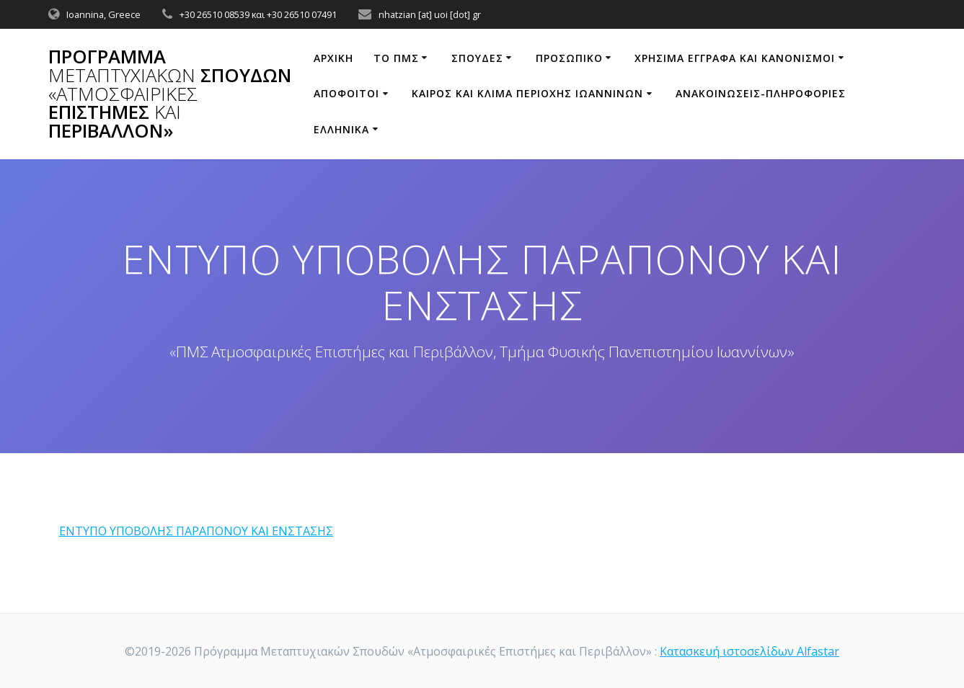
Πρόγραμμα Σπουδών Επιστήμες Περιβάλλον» (169, 94)
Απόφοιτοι (346, 93)
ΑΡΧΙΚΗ (333, 58)
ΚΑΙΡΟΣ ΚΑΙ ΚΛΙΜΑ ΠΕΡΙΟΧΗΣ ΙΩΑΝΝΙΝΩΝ (527, 93)
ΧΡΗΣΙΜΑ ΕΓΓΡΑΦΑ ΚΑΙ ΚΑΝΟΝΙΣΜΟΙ (734, 58)
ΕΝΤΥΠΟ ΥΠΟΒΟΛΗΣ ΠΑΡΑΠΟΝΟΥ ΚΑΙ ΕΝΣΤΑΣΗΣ (196, 531)
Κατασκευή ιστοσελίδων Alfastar (749, 651)
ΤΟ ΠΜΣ (396, 58)
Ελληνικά (341, 129)
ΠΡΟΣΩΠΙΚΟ (569, 58)
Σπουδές (477, 58)
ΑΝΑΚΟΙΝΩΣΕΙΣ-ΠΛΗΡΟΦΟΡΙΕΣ (761, 93)
